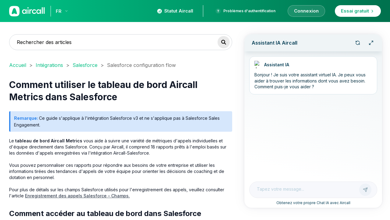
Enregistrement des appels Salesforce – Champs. (77, 195)
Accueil (17, 65)
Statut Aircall (175, 11)
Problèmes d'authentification (245, 11)
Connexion (306, 11)
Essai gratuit (358, 11)
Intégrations (49, 65)
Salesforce (85, 65)
